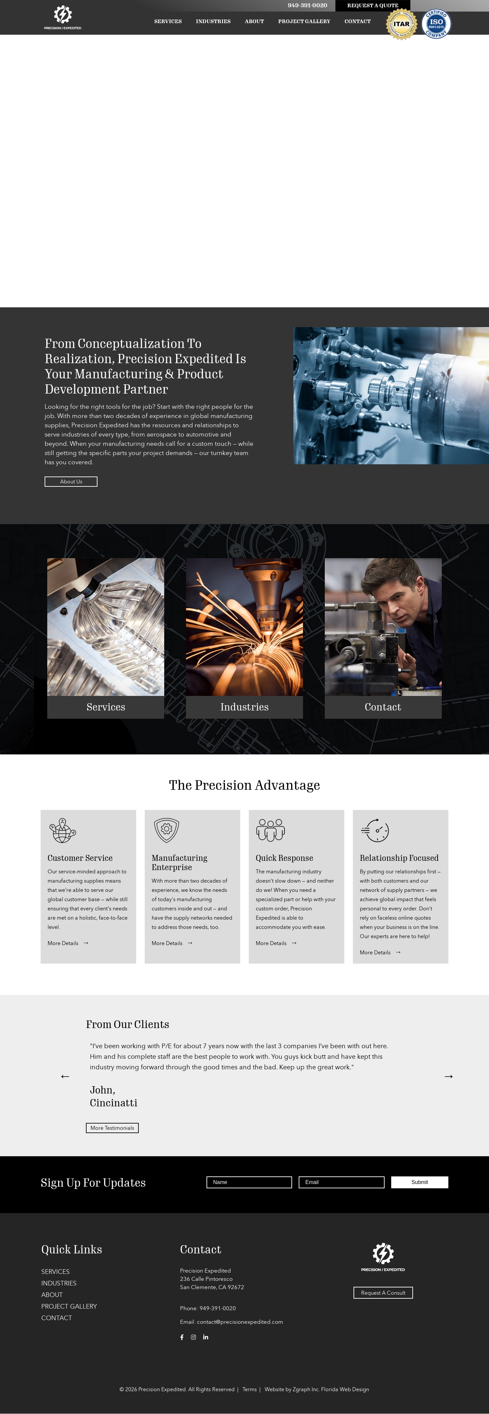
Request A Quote (370, 5)
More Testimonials (112, 1128)
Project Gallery (304, 21)
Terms (250, 1389)
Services (168, 21)
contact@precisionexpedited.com (240, 1322)
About (254, 21)
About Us (71, 481)
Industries (213, 21)
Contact (358, 21)
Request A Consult (383, 1293)
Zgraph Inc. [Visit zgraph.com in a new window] (306, 1389)
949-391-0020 (305, 5)
